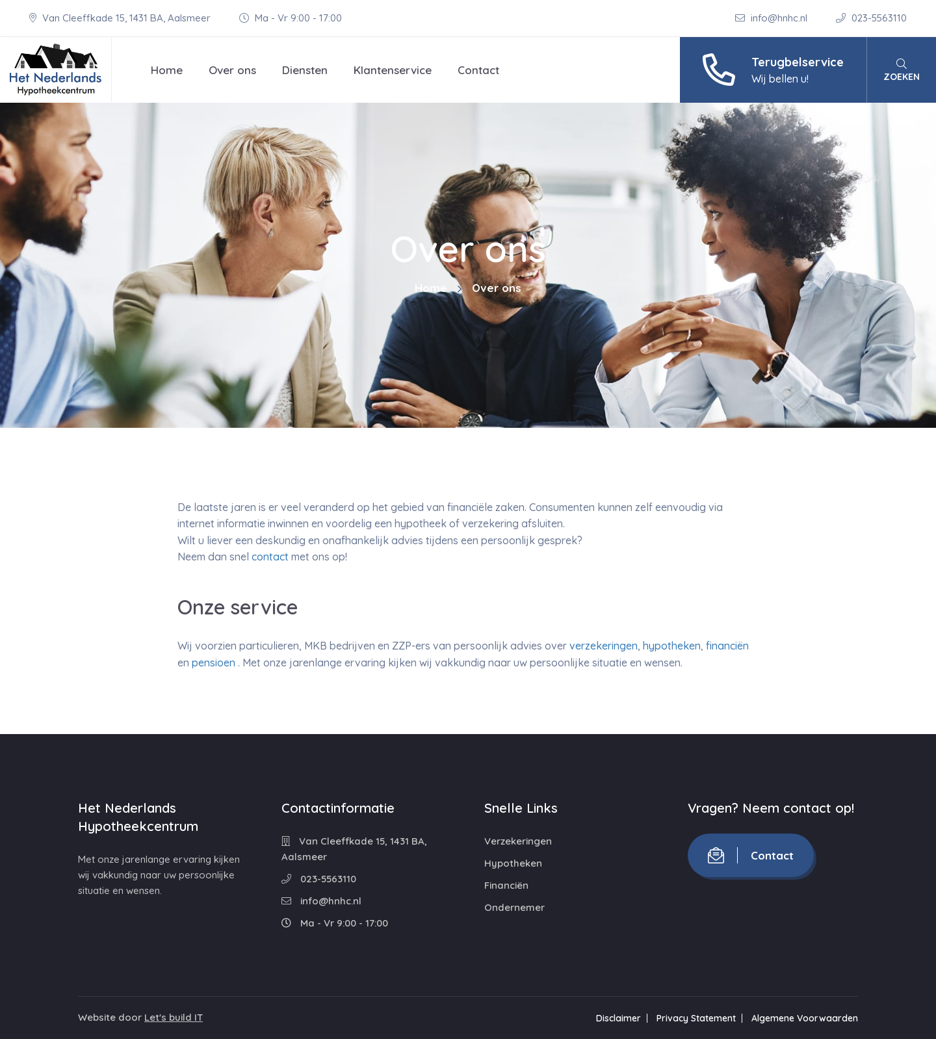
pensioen (213, 662)
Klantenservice (393, 70)
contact (270, 556)
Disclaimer (618, 1018)
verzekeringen (603, 645)
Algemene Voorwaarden (804, 1018)
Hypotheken (513, 863)
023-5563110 (871, 18)
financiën (727, 645)
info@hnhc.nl (772, 18)
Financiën (506, 885)
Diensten (305, 70)
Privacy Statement (696, 1018)
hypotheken (672, 645)
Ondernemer (514, 907)
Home (167, 70)
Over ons (232, 70)
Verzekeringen (518, 841)
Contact (478, 70)
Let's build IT (173, 1017)
